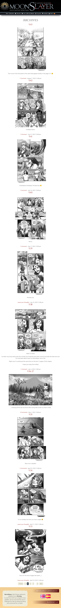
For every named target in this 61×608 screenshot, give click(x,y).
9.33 (30, 526)
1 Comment (23, 78)
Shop (51, 13)
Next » (41, 583)
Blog (7, 13)
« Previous (21, 583)
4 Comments (23, 412)
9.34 (30, 470)
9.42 (30, 80)
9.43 (30, 24)
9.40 (30, 192)
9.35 (30, 414)
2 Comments (23, 468)
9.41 (30, 136)
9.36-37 (30, 371)
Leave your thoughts (23, 302)
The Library (30, 13)
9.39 (30, 248)
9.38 (30, 304)
